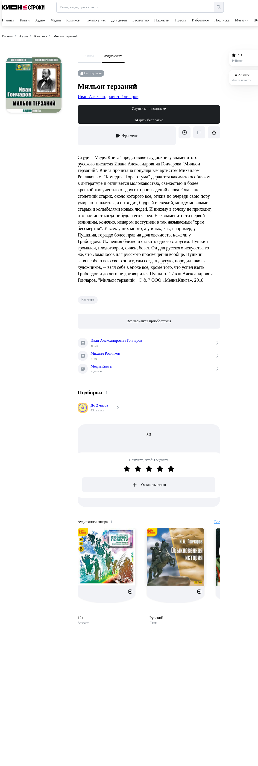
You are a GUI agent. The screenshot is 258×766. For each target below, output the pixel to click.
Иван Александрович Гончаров (108, 96)
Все (217, 522)
